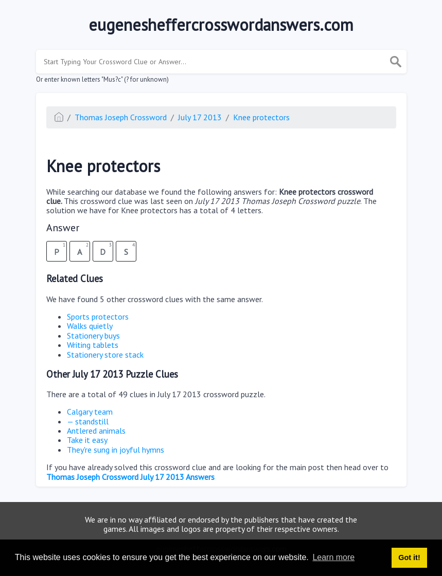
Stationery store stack (105, 354)
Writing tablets (92, 345)
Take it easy (87, 440)
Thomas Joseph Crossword (121, 117)
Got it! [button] (409, 557)
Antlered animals (96, 430)
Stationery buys (93, 335)
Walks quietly (90, 326)
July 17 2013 (200, 117)
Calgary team (90, 411)
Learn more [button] (333, 557)
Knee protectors (261, 117)
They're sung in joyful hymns (115, 449)
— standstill (88, 421)
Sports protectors (98, 316)
